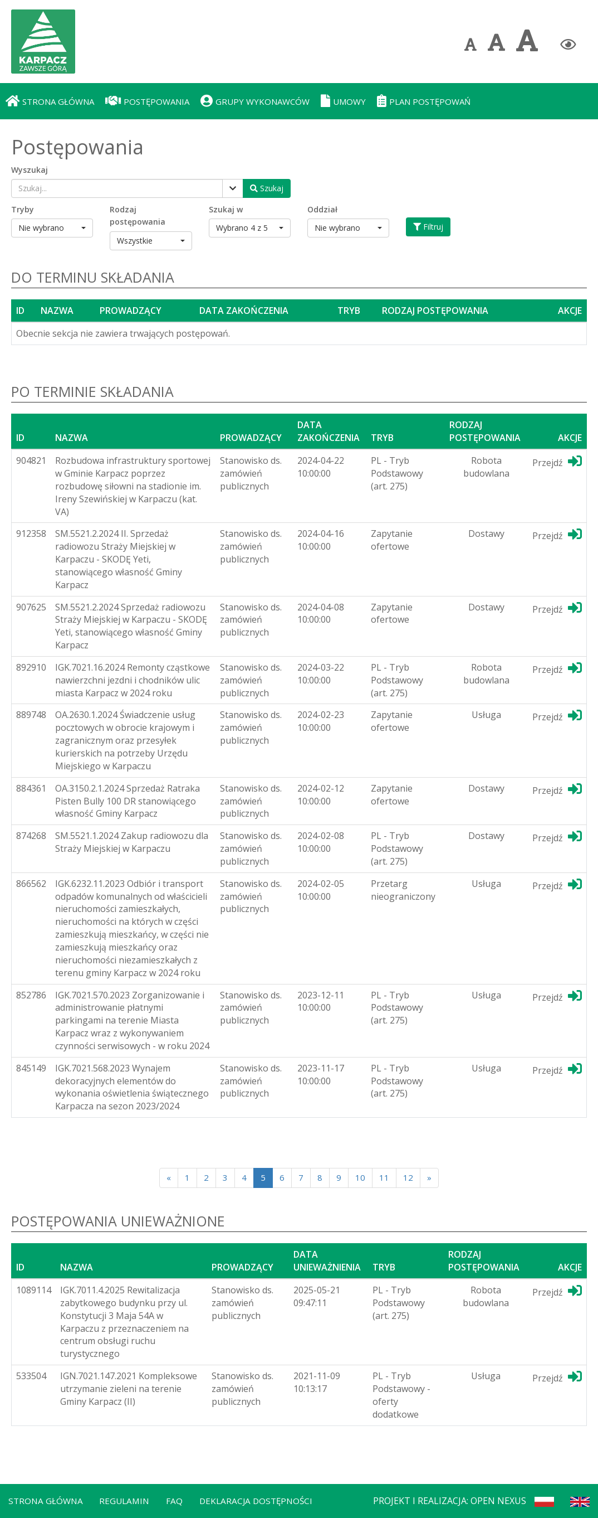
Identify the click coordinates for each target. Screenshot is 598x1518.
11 (384, 1177)
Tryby (22, 209)
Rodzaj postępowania (137, 215)
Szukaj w (226, 209)
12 (408, 1177)
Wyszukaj (29, 169)
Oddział (322, 209)
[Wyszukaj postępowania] (267, 188)
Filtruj (428, 226)
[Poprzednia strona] (168, 1177)
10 (360, 1177)
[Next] (429, 1177)
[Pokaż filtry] (232, 188)
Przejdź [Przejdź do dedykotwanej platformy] (557, 461)
